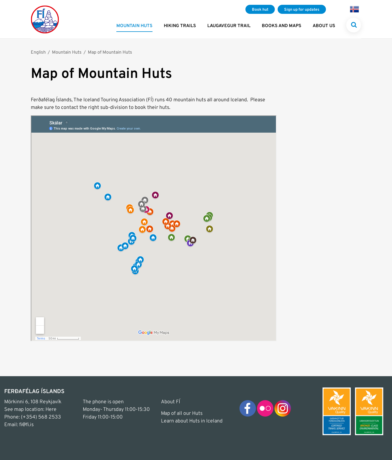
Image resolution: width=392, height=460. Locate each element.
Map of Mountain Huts (110, 52)
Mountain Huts (67, 52)
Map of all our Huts (181, 413)
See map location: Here (30, 409)
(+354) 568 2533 (41, 417)
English (38, 52)
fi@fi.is (26, 425)
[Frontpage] (45, 19)
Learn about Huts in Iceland (192, 421)
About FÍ (170, 402)
